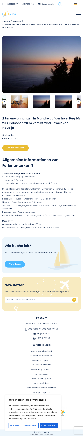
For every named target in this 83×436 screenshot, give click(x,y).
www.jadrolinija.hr (42, 383)
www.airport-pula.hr (41, 360)
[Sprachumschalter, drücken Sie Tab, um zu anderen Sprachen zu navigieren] (77, 4)
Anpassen (14, 425)
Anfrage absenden (15, 148)
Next (78, 102)
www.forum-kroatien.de (41, 355)
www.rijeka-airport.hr (41, 365)
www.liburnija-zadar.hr (41, 369)
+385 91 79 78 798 (26, 4)
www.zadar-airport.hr (41, 378)
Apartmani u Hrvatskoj (41, 351)
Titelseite (6, 21)
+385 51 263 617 (12, 4)
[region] (33, 413)
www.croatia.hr (42, 374)
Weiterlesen (15, 264)
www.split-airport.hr (41, 392)
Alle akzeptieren (48, 425)
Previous (4, 102)
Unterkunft (17, 21)
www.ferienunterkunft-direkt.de (41, 387)
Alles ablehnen (30, 425)
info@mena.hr (48, 4)
